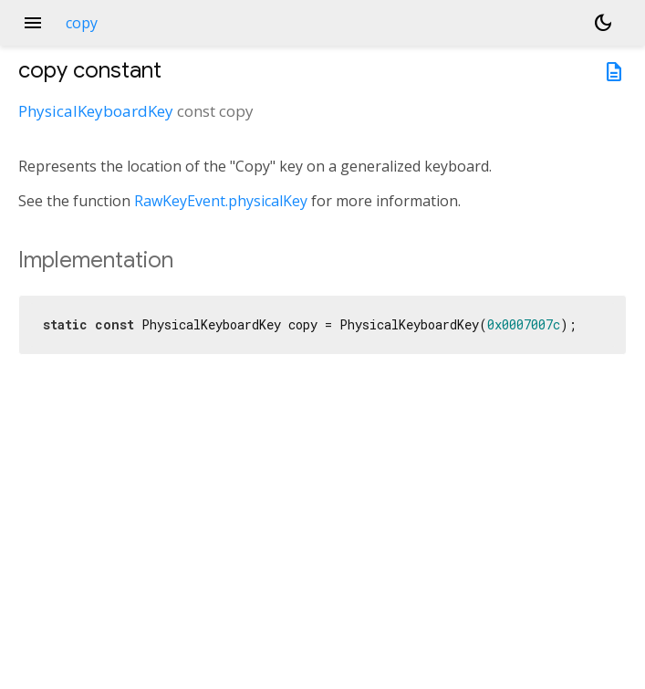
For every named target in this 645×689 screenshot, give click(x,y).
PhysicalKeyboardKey (95, 110)
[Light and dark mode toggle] (603, 22)
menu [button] (33, 23)
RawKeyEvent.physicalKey (220, 201)
